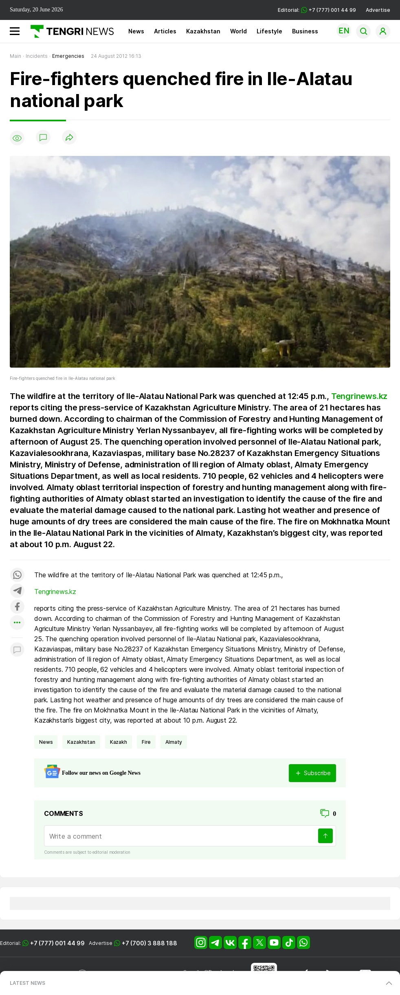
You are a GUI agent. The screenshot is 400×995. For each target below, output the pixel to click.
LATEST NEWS (27, 983)
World (238, 31)
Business (305, 31)
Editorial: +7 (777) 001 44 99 (317, 10)
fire (146, 742)
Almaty (173, 742)
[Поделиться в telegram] (17, 591)
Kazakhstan (203, 31)
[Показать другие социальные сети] (17, 623)
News (136, 31)
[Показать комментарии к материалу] (17, 650)
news (46, 742)
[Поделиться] (69, 138)
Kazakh (118, 742)
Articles (165, 31)
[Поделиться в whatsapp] (17, 575)
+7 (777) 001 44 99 (57, 943)
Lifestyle (269, 31)
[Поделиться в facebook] (17, 607)
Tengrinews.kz (359, 396)
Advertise (378, 10)
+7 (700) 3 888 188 (149, 943)
